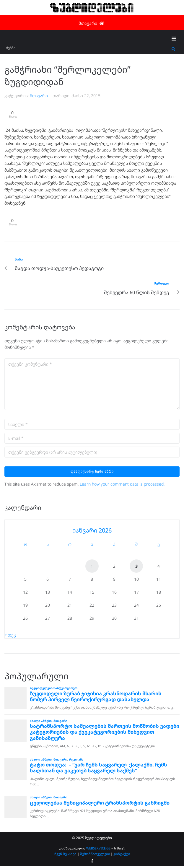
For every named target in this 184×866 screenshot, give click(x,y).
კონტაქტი (121, 854)
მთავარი (39, 95)
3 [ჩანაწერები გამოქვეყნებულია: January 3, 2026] (136, 566)
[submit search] (173, 49)
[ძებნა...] (87, 49)
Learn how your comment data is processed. (122, 484)
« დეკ (10, 635)
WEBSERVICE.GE (98, 848)
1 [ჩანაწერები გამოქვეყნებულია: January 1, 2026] (92, 566)
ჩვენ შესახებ (65, 854)
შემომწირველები (95, 854)
